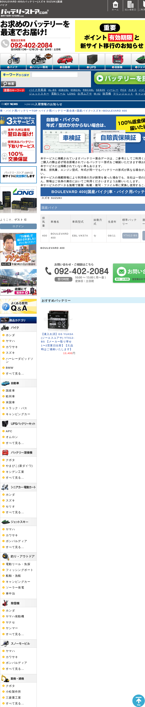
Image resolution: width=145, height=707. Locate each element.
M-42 (97, 93)
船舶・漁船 (13, 575)
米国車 (10, 402)
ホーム (115, 5)
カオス (132, 90)
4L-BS (52, 90)
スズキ (97, 110)
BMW (10, 367)
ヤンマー (12, 628)
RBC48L (88, 90)
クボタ (10, 460)
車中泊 (10, 593)
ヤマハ (10, 340)
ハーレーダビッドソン (19, 360)
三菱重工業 (13, 697)
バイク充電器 (37, 90)
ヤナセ (10, 622)
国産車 (10, 390)
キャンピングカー (18, 414)
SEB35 (100, 90)
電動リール (58, 93)
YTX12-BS (130, 235)
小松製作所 (13, 691)
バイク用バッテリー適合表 (57, 110)
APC (9, 431)
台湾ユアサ (84, 93)
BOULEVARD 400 (115, 110)
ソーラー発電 (15, 587)
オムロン (12, 437)
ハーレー (113, 90)
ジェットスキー (39, 93)
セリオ (10, 506)
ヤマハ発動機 (15, 616)
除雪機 (107, 93)
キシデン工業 (15, 471)
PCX (123, 90)
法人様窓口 (130, 5)
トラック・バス (16, 408)
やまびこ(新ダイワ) (19, 465)
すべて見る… (15, 373)
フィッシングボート (19, 569)
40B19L (64, 90)
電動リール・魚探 (18, 564)
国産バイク (84, 110)
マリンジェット (123, 93)
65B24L (76, 90)
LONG (71, 93)
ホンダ (10, 335)
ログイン (18, 226)
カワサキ (12, 346)
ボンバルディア (16, 541)
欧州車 (10, 396)
